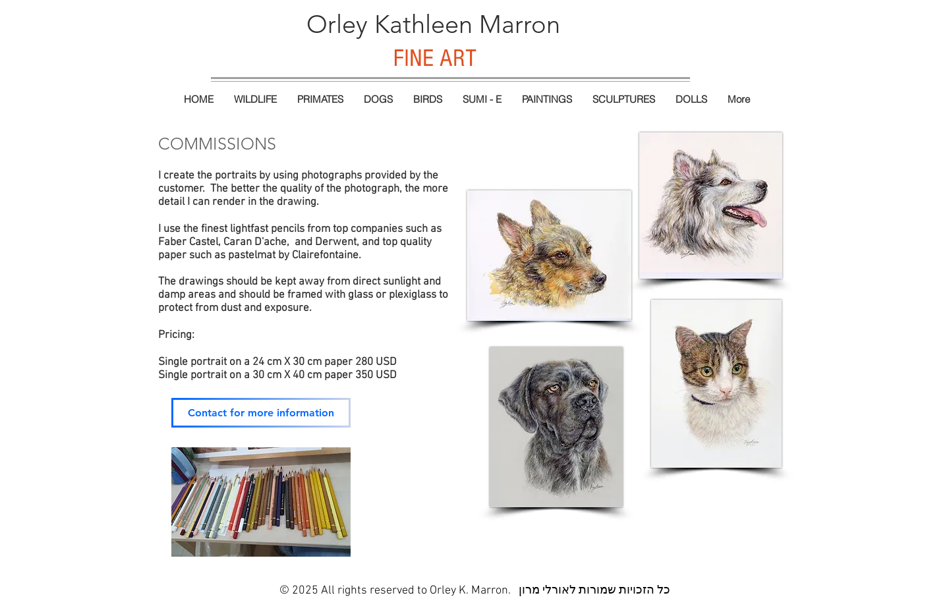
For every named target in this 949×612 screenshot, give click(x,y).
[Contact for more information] (261, 413)
